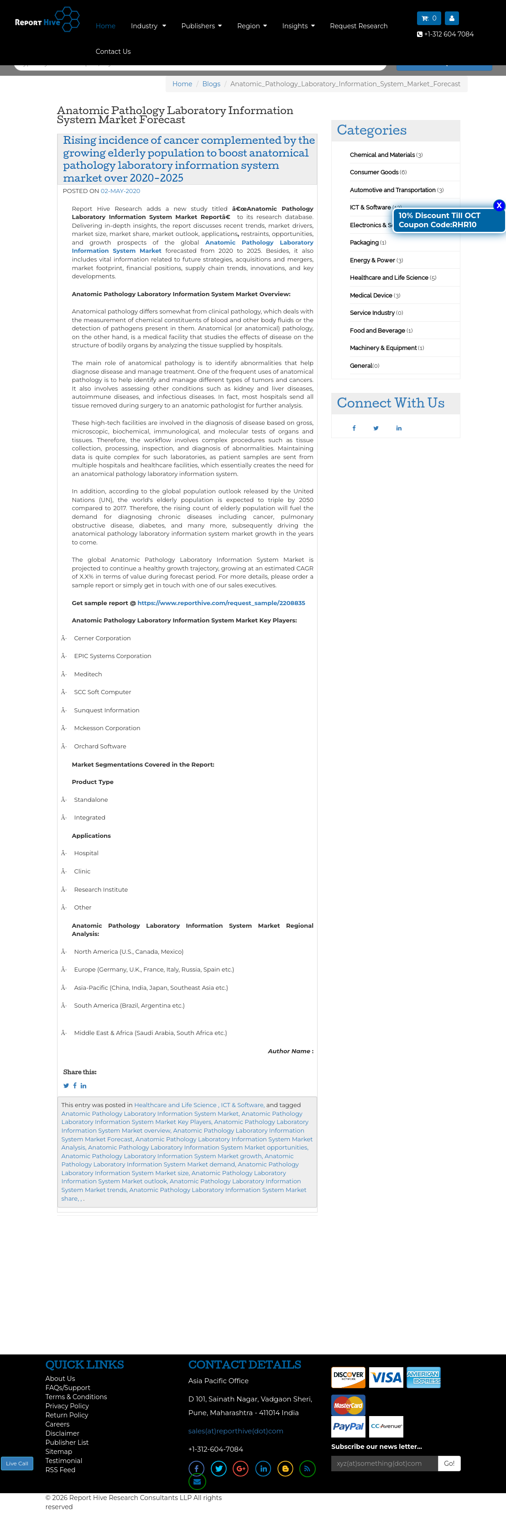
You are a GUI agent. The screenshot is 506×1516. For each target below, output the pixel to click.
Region (252, 26)
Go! (449, 1463)
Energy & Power (372, 260)
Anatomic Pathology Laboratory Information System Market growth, (162, 1156)
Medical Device (371, 295)
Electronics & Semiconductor (390, 225)
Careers (58, 1424)
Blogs (212, 84)
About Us (60, 1379)
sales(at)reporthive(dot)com (236, 1431)
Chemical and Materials (383, 155)
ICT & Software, (243, 1104)
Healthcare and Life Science (390, 277)
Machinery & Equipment (383, 348)
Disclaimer (63, 1433)
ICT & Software (370, 207)
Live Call (17, 1463)
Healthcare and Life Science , (176, 1104)
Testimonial (64, 1461)
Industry (148, 26)
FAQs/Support (68, 1388)
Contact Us (113, 51)
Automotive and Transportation (393, 190)
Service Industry (372, 312)
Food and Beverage (377, 330)
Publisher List (67, 1442)
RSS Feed (61, 1470)
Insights (298, 26)
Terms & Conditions (76, 1397)
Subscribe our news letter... (376, 1447)
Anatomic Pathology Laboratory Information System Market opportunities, (198, 1147)
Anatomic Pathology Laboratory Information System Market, (151, 1113)
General (361, 365)
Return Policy (67, 1415)
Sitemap (59, 1452)
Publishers (202, 26)
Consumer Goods (374, 172)
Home (105, 26)
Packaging (364, 242)
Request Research (359, 26)
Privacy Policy (67, 1406)
